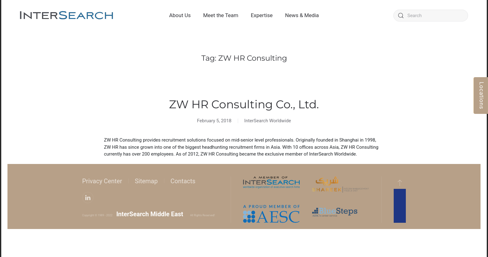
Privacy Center (102, 181)
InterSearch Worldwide (267, 121)
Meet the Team (220, 15)
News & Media (302, 15)
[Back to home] (66, 15)
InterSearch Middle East (149, 214)
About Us (179, 15)
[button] (400, 182)
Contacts (183, 181)
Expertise (262, 15)
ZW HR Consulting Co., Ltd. (244, 104)
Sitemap (146, 181)
